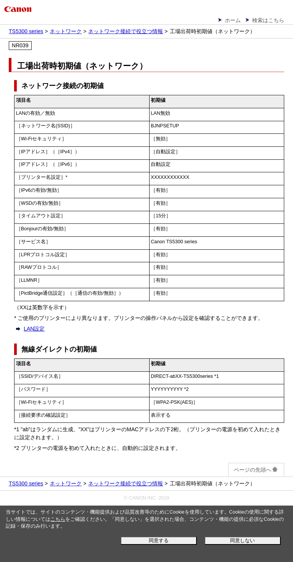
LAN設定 (34, 329)
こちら (57, 519)
